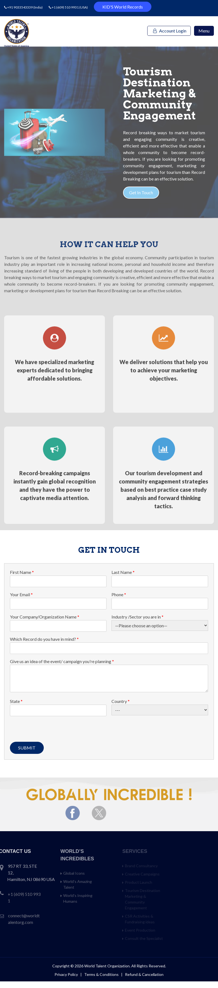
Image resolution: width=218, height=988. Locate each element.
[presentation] (52, 731)
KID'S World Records (122, 6)
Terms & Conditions (101, 974)
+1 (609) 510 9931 (65, 7)
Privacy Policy (66, 974)
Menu (203, 30)
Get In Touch (149, 192)
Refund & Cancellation (144, 974)
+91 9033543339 (20, 7)
